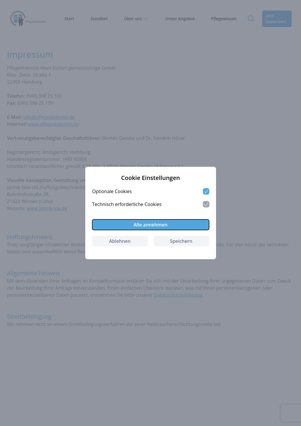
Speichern (181, 241)
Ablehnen (120, 241)
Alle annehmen (150, 224)
